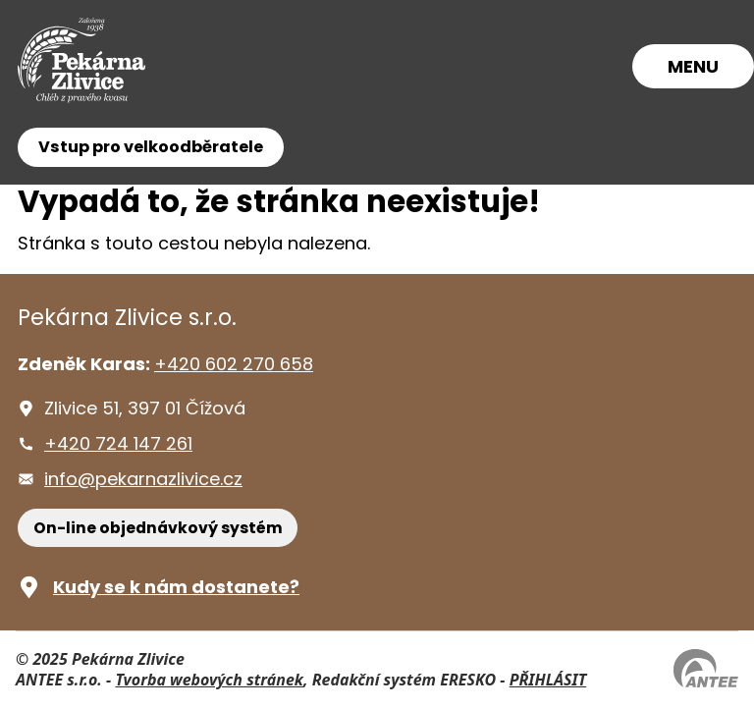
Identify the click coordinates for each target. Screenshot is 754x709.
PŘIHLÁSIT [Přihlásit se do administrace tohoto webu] (548, 679)
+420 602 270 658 (233, 364)
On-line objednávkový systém (158, 528)
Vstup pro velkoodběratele (150, 147)
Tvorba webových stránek (209, 679)
